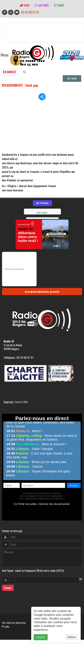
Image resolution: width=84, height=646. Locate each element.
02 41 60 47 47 (30, 12)
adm (5, 626)
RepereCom (21, 622)
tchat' (59, 5)
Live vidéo (42, 5)
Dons (25, 5)
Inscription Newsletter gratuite (42, 291)
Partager (42, 203)
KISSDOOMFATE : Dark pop (20, 85)
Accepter (40, 637)
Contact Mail (21, 402)
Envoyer (8, 588)
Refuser (72, 637)
